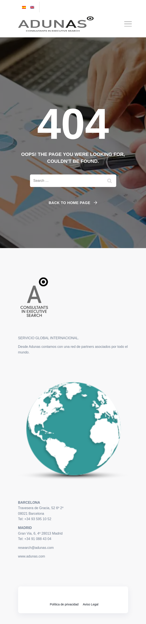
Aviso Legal (90, 604)
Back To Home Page (69, 203)
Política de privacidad (64, 604)
